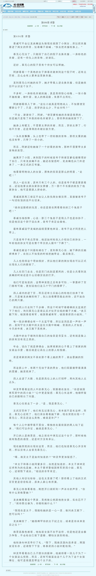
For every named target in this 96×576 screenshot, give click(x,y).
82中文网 (14, 5)
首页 (4, 11)
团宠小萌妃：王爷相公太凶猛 (22, 17)
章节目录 (45, 26)
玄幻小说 (18, 11)
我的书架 (10, 11)
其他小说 (11, 17)
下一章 (53, 26)
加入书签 (59, 26)
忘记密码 (82, 1)
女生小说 (63, 11)
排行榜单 (70, 11)
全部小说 (78, 11)
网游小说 (48, 11)
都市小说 (33, 11)
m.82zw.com (83, 6)
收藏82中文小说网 (9, 1)
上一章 (37, 26)
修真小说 (25, 11)
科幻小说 (55, 11)
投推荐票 (30, 26)
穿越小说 (40, 11)
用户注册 (90, 1)
